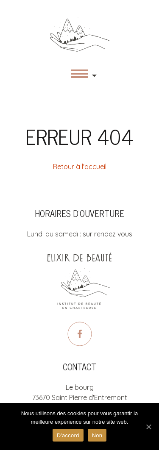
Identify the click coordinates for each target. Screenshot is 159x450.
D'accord (68, 435)
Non (97, 435)
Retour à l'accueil (79, 166)
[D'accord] (148, 426)
